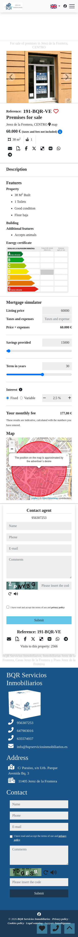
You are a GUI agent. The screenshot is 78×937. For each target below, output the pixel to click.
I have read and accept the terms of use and (37, 607)
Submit (39, 620)
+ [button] (12, 443)
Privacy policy (60, 919)
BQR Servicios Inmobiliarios (34, 919)
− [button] (12, 449)
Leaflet (34, 498)
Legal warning (34, 923)
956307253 (39, 518)
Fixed (14, 398)
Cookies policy (16, 923)
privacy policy (58, 607)
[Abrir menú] (72, 6)
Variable (29, 398)
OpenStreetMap (50, 498)
